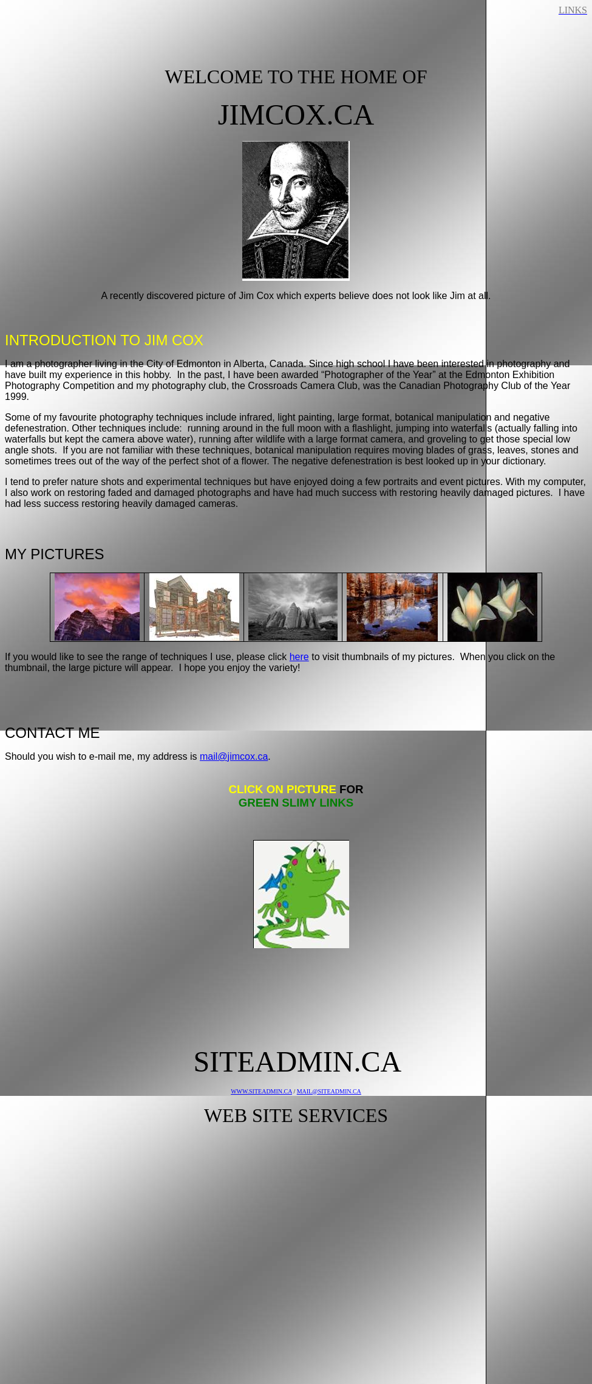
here (299, 657)
